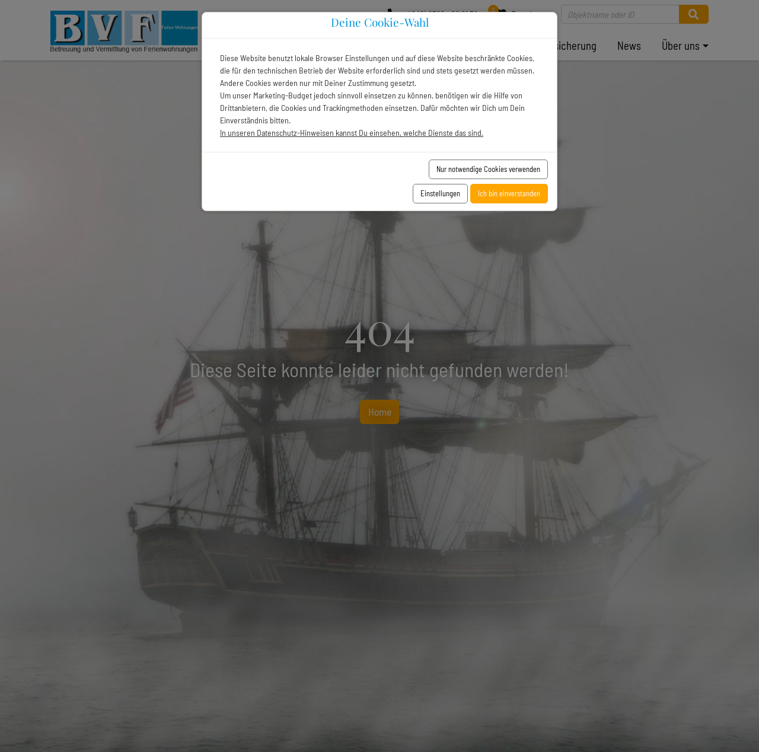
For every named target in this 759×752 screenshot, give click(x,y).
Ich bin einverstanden (509, 193)
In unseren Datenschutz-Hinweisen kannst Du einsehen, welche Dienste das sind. (351, 133)
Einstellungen (440, 193)
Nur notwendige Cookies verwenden (488, 169)
